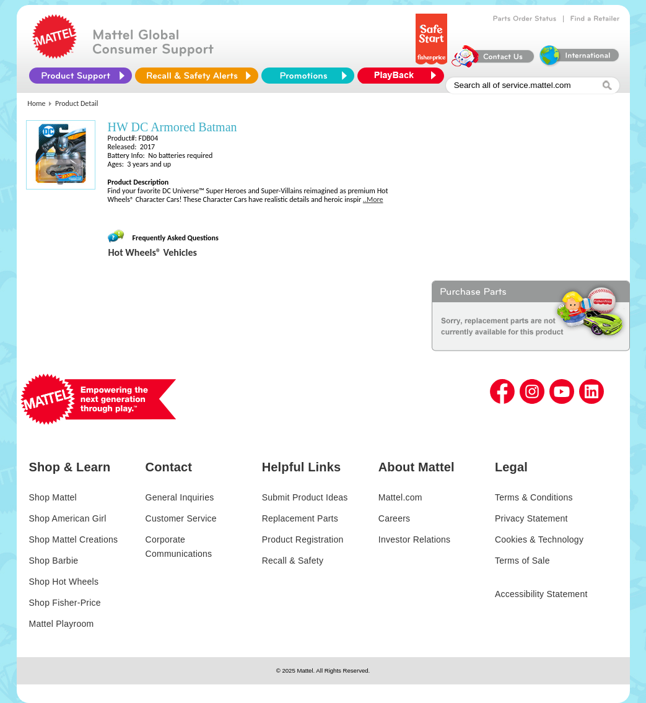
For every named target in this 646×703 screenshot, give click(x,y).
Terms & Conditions (534, 497)
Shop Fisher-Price (65, 603)
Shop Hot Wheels (64, 582)
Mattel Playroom (61, 624)
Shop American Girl (68, 518)
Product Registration (303, 539)
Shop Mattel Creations (73, 539)
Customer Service (181, 518)
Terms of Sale (522, 560)
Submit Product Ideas (305, 497)
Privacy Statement (531, 518)
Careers (394, 518)
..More (373, 199)
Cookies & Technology (539, 539)
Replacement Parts (300, 518)
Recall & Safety (292, 560)
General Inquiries (180, 497)
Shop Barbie (54, 560)
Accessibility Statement (541, 594)
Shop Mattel (53, 497)
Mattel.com (400, 497)
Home (36, 103)
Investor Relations (414, 539)
